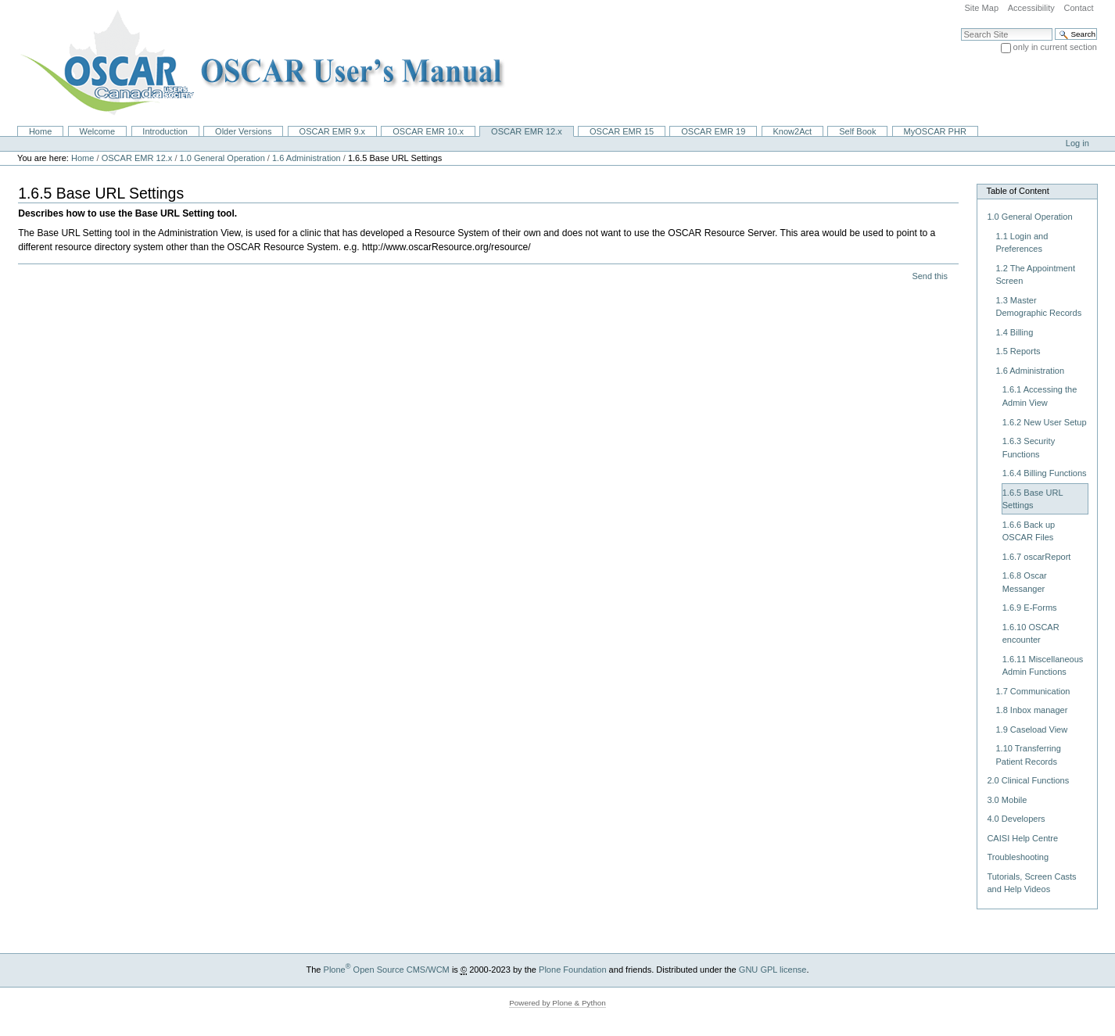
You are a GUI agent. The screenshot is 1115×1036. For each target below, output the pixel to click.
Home (40, 131)
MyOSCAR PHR (935, 131)
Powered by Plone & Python (557, 1002)
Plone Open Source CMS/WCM (387, 969)
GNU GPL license (773, 969)
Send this (929, 276)
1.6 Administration (307, 158)
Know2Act (792, 131)
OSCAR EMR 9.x (332, 131)
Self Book (857, 131)
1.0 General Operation (222, 158)
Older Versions (243, 131)
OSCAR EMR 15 (622, 131)
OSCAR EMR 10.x (428, 131)
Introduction (165, 131)
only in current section (1055, 47)
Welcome (97, 131)
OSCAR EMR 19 (713, 131)
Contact (1078, 8)
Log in (1077, 143)
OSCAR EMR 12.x (526, 131)
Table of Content (1017, 190)
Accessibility (1031, 8)
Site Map (981, 8)
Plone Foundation (572, 969)
